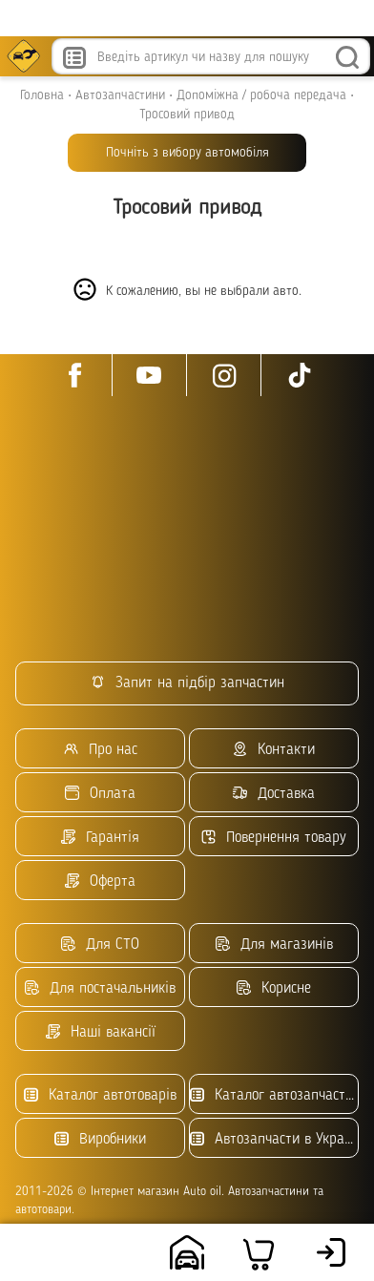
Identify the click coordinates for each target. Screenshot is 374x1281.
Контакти (274, 750)
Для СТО (100, 944)
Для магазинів (274, 944)
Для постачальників (100, 988)
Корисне (274, 988)
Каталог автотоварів (100, 1095)
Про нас (100, 750)
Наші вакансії (101, 1032)
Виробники (100, 1139)
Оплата (100, 794)
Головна (42, 95)
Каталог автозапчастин (274, 1095)
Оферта (100, 881)
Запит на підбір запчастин (187, 683)
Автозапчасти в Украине (274, 1139)
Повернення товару (273, 838)
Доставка (274, 794)
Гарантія (100, 838)
